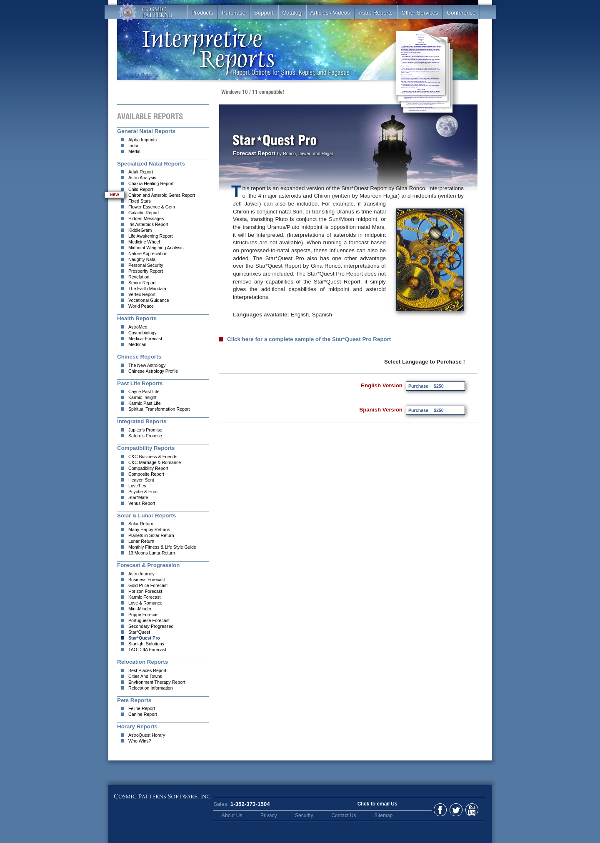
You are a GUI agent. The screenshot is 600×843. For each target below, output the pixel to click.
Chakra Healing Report (150, 183)
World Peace (141, 306)
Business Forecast (146, 579)
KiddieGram (140, 230)
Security (304, 815)
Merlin (134, 151)
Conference (461, 13)
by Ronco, (287, 153)
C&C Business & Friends (152, 456)
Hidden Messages (146, 218)
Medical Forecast (145, 338)
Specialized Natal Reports (151, 164)
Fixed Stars (139, 201)
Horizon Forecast (145, 591)
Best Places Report (147, 670)
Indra (133, 145)
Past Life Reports (140, 383)
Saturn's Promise (145, 435)
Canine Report (142, 714)
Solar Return (140, 523)
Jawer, (305, 153)
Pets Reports (134, 700)
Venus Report (141, 503)
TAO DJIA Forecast (147, 649)
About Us (232, 815)
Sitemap (383, 815)
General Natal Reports (146, 131)
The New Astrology (146, 365)
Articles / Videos (330, 13)
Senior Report (142, 282)
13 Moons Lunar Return (151, 552)
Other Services (419, 13)
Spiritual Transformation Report (159, 409)
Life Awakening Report (150, 236)
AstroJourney (141, 573)
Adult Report (140, 171)
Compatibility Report (148, 468)
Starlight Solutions (146, 643)
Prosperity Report (145, 271)
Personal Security (145, 265)
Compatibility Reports (146, 448)
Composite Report (146, 474)
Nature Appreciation (148, 253)
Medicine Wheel (144, 241)
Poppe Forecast (144, 614)
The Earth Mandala (147, 288)
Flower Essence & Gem (151, 206)
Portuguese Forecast (149, 620)
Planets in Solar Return (151, 535)
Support (264, 13)
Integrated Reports (142, 421)
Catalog (292, 13)
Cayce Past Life (144, 391)
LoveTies (137, 485)
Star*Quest (139, 632)
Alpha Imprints (142, 139)
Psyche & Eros (143, 491)
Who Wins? (139, 741)
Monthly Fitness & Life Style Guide (162, 547)
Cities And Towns (145, 676)
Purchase (233, 13)
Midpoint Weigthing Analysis (156, 247)
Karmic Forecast (144, 597)
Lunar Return (141, 541)
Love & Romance (145, 603)
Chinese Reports (139, 357)
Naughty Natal (142, 259)
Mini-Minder (140, 608)
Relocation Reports (142, 662)
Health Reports (137, 318)
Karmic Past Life (144, 403)
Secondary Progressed (150, 626)
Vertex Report (141, 294)
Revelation (138, 276)
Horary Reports (137, 726)
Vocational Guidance (148, 300)
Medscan (137, 344)
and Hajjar (323, 153)
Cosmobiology (142, 332)
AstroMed (138, 327)
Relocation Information (150, 688)
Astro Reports (375, 13)
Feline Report (141, 708)
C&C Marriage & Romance (154, 462)
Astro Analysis (142, 177)
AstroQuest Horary (146, 735)
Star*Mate (138, 497)
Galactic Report (143, 212)
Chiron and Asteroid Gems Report (161, 195)
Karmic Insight (142, 397)
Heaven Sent (141, 480)
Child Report (140, 189)
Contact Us (343, 815)
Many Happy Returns (149, 529)
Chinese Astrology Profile (153, 371)
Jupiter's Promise (145, 430)
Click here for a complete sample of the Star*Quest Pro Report (309, 339)
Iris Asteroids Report (148, 224)
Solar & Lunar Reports (146, 515)
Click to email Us (378, 804)
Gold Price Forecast (148, 585)
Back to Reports (137, 75)
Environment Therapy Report (156, 682)
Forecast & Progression (148, 565)
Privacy (268, 815)
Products (202, 13)
